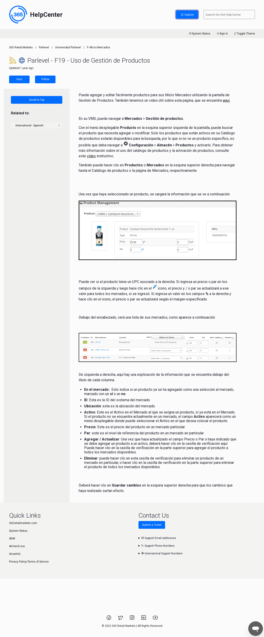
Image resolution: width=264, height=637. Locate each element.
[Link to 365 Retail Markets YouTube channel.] (155, 619)
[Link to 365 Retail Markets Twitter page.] (121, 619)
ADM (12, 538)
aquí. (226, 100)
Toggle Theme (244, 33)
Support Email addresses (158, 538)
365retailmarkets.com (23, 523)
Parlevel (44, 47)
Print (19, 79)
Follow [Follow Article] (45, 79)
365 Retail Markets (21, 47)
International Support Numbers (162, 553)
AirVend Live (17, 546)
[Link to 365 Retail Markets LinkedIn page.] (144, 619)
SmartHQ (14, 554)
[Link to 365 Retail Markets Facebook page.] (109, 619)
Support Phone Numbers (158, 545)
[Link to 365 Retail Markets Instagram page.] (132, 619)
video (91, 156)
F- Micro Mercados (98, 47)
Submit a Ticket (151, 524)
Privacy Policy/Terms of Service (29, 561)
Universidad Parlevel (68, 47)
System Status (199, 33)
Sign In (222, 33)
